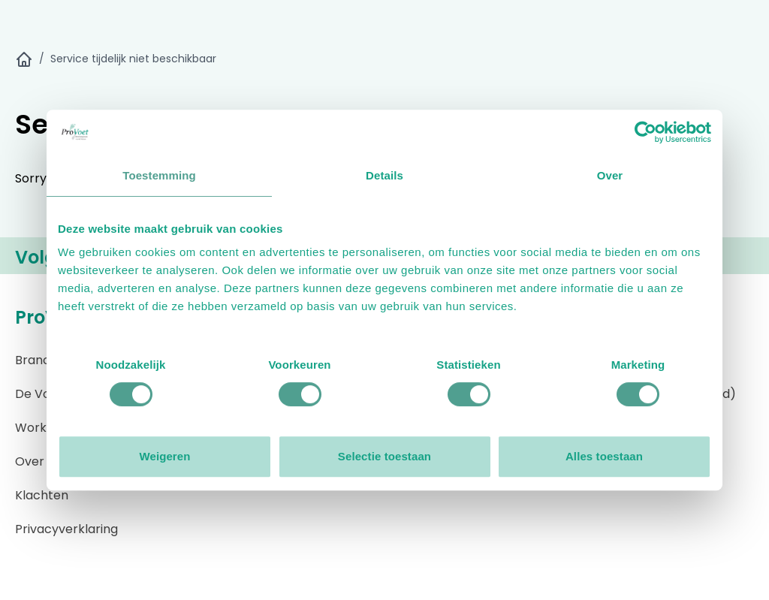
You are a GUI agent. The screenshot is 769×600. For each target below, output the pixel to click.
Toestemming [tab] (159, 175)
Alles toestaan (604, 456)
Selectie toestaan (384, 456)
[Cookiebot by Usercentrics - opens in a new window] (645, 132)
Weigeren (164, 456)
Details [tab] (384, 175)
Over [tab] (610, 175)
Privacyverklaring (66, 529)
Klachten (41, 495)
